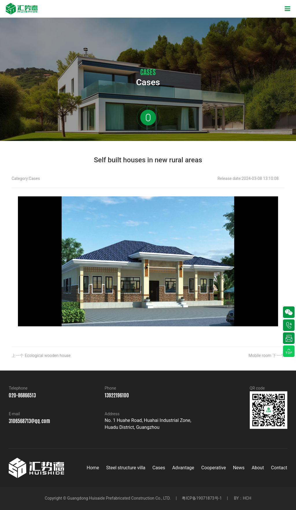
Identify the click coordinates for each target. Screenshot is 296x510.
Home (93, 467)
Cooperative (213, 467)
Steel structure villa (125, 467)
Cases (34, 178)
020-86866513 (22, 395)
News (239, 467)
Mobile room (260, 355)
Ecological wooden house (48, 355)
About (258, 467)
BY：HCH (242, 498)
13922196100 (117, 395)
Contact (279, 467)
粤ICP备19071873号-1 (202, 498)
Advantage (183, 467)
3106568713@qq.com (29, 421)
